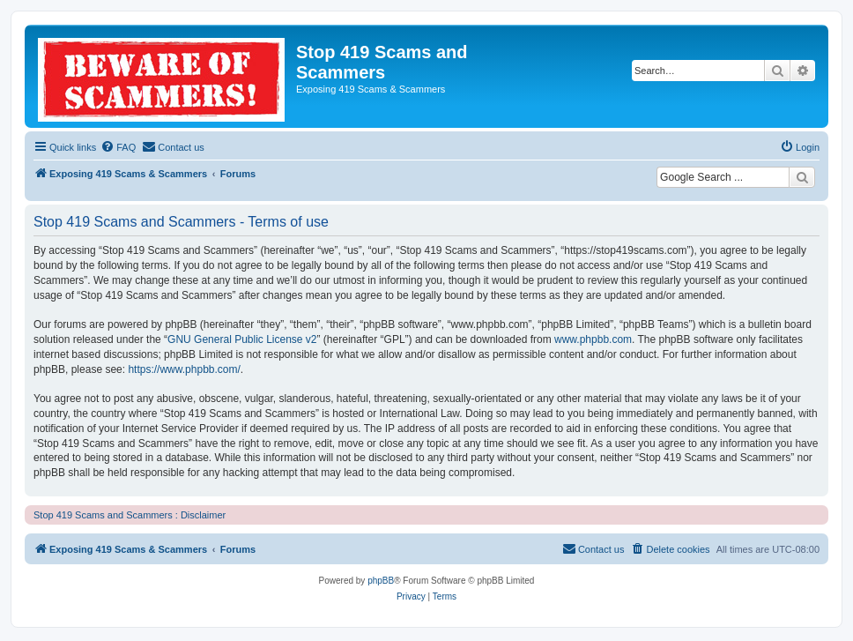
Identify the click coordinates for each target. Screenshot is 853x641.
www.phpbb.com (593, 339)
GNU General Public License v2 (241, 339)
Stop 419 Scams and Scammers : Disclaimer (129, 515)
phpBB (380, 580)
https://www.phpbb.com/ (184, 369)
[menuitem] (118, 147)
